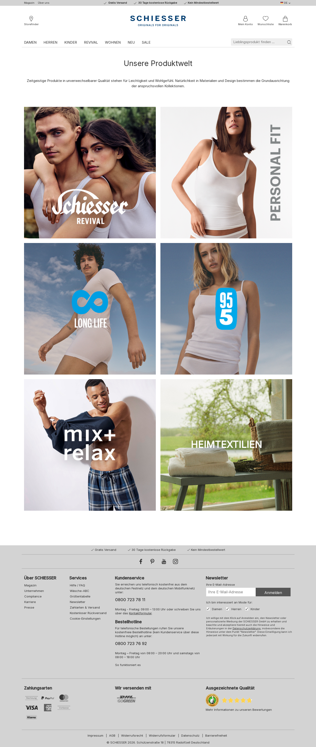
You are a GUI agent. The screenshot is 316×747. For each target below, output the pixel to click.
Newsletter (77, 602)
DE (284, 2)
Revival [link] (91, 42)
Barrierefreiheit (216, 735)
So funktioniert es (128, 665)
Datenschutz (190, 735)
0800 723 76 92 (131, 643)
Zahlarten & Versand (84, 607)
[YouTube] (164, 561)
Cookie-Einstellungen (84, 618)
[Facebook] (141, 561)
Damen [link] (30, 42)
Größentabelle (79, 596)
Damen (217, 609)
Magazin (29, 2)
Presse (29, 607)
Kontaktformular (140, 613)
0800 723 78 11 (130, 599)
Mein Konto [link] (245, 24)
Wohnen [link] (113, 42)
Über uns (43, 2)
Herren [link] (50, 42)
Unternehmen (34, 591)
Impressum (95, 735)
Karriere (30, 602)
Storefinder (31, 24)
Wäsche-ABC (79, 591)
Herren (236, 609)
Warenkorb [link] (285, 24)
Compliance (32, 596)
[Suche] (289, 42)
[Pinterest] (152, 561)
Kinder (254, 609)
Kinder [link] (70, 42)
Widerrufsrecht (132, 735)
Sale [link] (146, 42)
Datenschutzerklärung (246, 628)
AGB (112, 735)
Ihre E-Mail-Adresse (220, 584)
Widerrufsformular (162, 735)
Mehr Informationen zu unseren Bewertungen (239, 709)
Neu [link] (131, 42)
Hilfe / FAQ (77, 585)
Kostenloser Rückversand (87, 613)
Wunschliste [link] (266, 24)
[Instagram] (175, 561)
